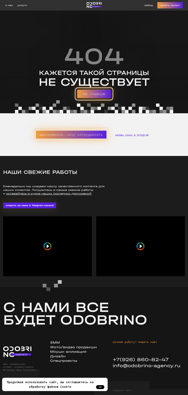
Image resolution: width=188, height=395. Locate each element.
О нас (9, 5)
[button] (71, 134)
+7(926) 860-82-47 (141, 359)
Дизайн (58, 356)
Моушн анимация (68, 352)
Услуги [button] (22, 5)
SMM (55, 342)
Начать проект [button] (170, 5)
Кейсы (148, 5)
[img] (17, 351)
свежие (74, 190)
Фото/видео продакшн (73, 347)
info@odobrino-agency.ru (146, 365)
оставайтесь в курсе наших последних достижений (48, 193)
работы (87, 190)
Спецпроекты (63, 361)
